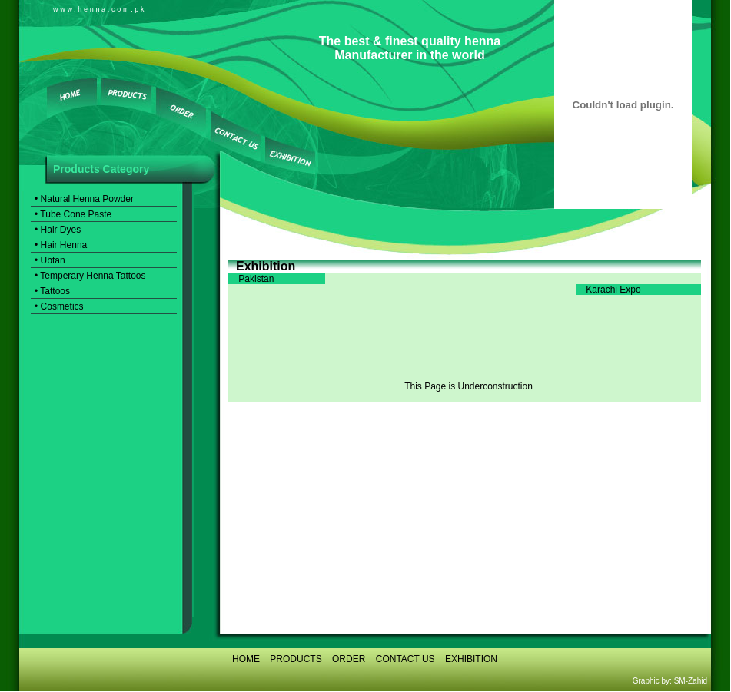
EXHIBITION (471, 659)
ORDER (348, 659)
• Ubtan (50, 260)
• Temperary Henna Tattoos (90, 275)
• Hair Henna (61, 245)
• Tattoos (52, 291)
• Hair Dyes (58, 229)
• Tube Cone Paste (73, 214)
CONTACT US (405, 659)
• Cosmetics (59, 306)
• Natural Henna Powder (84, 199)
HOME (246, 659)
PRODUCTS (295, 659)
